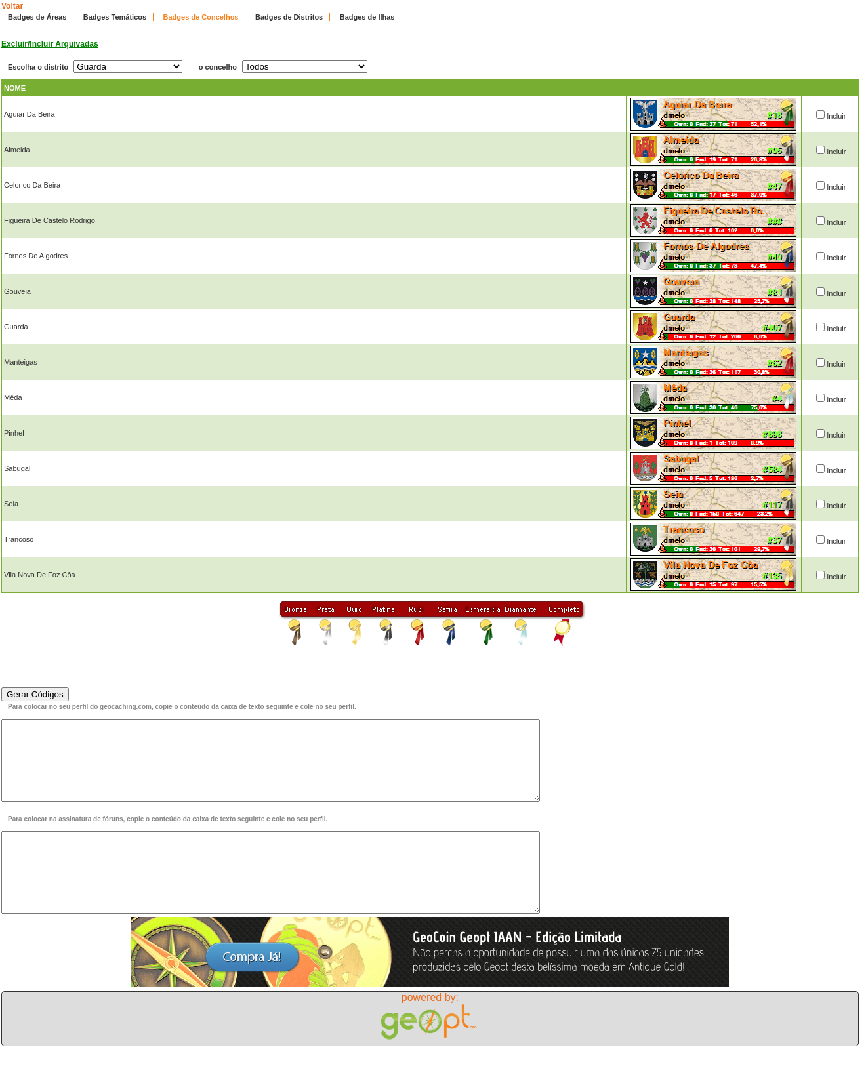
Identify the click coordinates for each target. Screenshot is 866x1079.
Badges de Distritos (289, 17)
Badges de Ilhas (367, 17)
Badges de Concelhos (201, 17)
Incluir (836, 116)
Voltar (12, 5)
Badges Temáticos (114, 17)
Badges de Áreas (37, 17)
